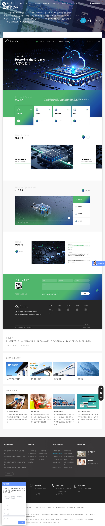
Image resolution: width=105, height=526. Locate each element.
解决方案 (65, 3)
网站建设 (46, 3)
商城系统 (30, 462)
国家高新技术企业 (57, 453)
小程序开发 (55, 3)
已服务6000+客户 (57, 456)
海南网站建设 (71, 507)
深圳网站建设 (32, 456)
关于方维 (28, 3)
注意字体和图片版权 (69, 463)
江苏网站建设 (80, 507)
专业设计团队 (56, 451)
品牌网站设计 (32, 453)
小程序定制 (42, 451)
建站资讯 (74, 3)
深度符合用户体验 (69, 459)
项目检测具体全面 (69, 456)
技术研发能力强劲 (57, 459)
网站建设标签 (43, 453)
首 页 (21, 3)
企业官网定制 (32, 451)
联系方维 (83, 3)
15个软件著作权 (68, 453)
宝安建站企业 (50, 507)
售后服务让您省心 (69, 467)
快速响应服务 (67, 451)
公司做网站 (31, 459)
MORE (8, 474)
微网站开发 (42, 459)
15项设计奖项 (56, 462)
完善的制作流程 (56, 467)
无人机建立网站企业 (39, 507)
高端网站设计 (43, 456)
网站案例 (37, 3)
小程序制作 (28, 507)
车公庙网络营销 (60, 507)
